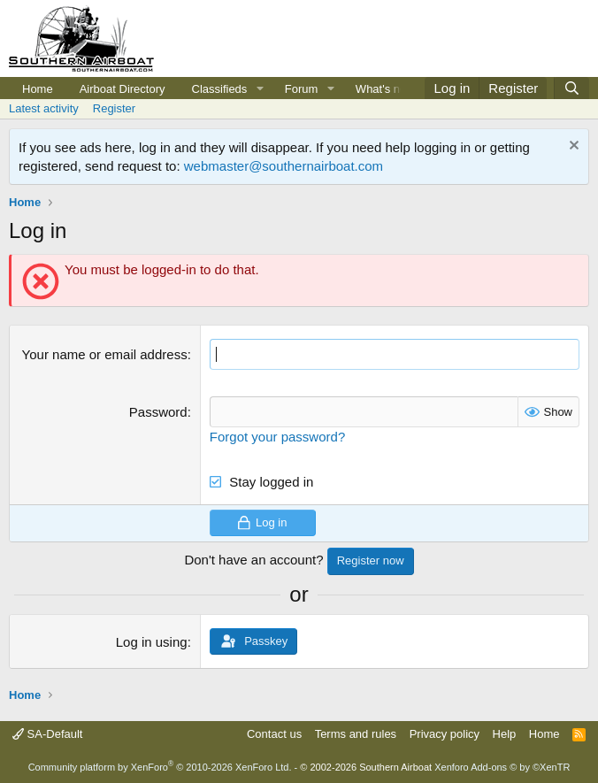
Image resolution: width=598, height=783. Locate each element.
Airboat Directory (122, 89)
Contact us (274, 734)
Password (158, 411)
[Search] (571, 88)
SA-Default (47, 734)
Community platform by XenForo (160, 767)
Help (505, 734)
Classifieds (220, 89)
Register (114, 108)
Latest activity (44, 108)
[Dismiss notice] (571, 147)
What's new (385, 89)
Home (37, 89)
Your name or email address (105, 354)
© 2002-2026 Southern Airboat (366, 767)
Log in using (152, 641)
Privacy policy (444, 734)
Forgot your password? (277, 436)
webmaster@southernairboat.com (283, 165)
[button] (260, 89)
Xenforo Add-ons (502, 767)
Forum (301, 89)
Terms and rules (355, 734)
